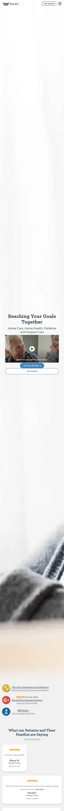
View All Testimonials (32, 739)
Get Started (32, 371)
